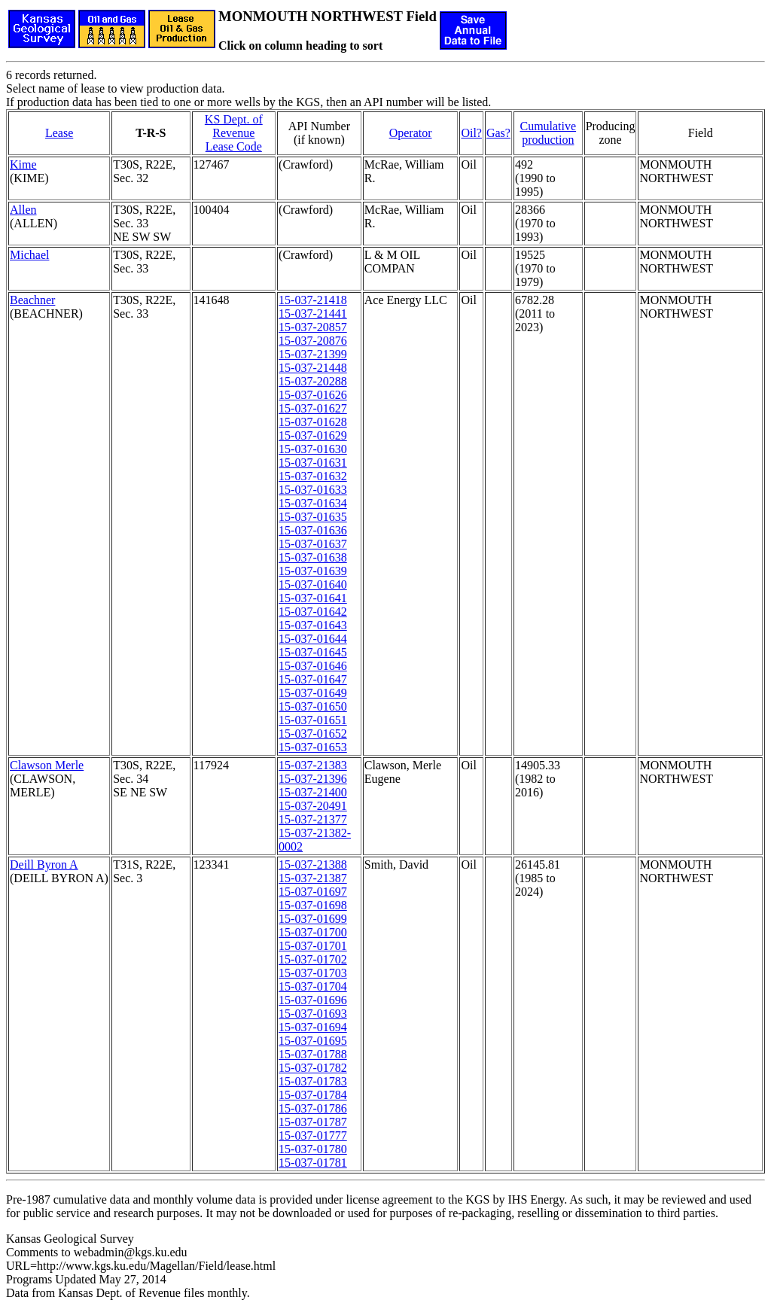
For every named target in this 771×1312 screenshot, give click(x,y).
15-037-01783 (313, 1081)
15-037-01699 (313, 918)
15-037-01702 (313, 959)
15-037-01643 (313, 625)
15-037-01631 (313, 462)
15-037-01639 (313, 571)
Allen (23, 209)
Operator (410, 132)
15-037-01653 (313, 747)
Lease (59, 132)
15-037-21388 (313, 864)
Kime (23, 164)
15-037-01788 (313, 1054)
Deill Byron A (44, 864)
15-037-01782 (313, 1067)
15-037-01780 (313, 1149)
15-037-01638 (313, 557)
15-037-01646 (313, 665)
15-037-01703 (313, 972)
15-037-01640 (313, 584)
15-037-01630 (313, 449)
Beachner (32, 300)
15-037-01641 (313, 598)
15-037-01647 (313, 679)
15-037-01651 (313, 720)
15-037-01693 (313, 1013)
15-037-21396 (313, 778)
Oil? (471, 132)
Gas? (498, 132)
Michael (29, 254)
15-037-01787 (313, 1122)
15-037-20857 (313, 327)
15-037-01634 (313, 503)
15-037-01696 (313, 1000)
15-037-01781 (313, 1162)
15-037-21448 (313, 367)
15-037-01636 (313, 530)
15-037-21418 (313, 300)
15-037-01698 (313, 905)
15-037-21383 (313, 765)
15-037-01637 (313, 543)
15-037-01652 (313, 733)
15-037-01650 (313, 706)
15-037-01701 (313, 945)
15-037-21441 (313, 313)
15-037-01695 (313, 1040)
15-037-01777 (313, 1135)
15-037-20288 (313, 381)
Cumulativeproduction (548, 133)
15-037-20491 (313, 805)
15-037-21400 (313, 792)
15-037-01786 (313, 1108)
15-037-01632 (313, 476)
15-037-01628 (313, 422)
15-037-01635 (313, 516)
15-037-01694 (313, 1027)
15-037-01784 (313, 1094)
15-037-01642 (313, 611)
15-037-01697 (313, 891)
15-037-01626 (313, 394)
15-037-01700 (313, 932)
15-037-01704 (313, 986)
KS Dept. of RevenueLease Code (234, 133)
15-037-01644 (313, 638)
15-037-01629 (313, 435)
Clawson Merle (47, 765)
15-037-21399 (313, 354)
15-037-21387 (313, 878)
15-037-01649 (313, 692)
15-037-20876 (313, 340)
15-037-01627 (313, 408)
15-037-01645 (313, 652)
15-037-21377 (313, 819)
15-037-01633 (313, 489)
